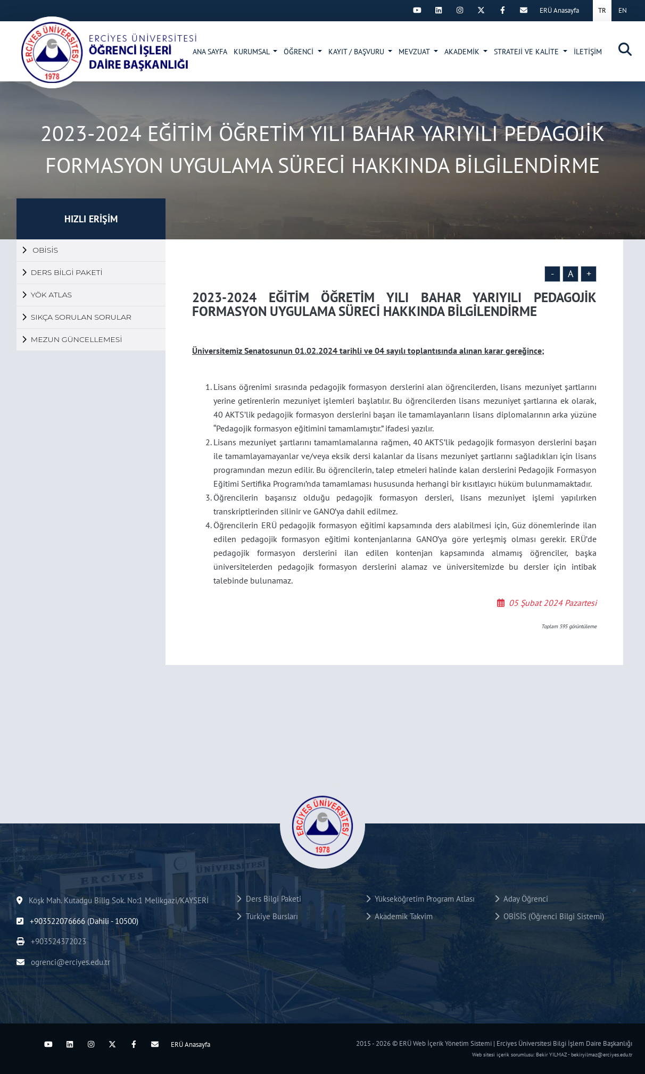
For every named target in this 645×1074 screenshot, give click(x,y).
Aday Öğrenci (521, 899)
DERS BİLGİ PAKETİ (62, 272)
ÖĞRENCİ (300, 51)
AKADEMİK (463, 51)
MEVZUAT (415, 51)
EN (622, 10)
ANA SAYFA (210, 51)
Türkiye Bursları (266, 916)
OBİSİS (40, 250)
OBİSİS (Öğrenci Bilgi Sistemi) (549, 916)
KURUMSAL (252, 51)
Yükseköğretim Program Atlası (420, 899)
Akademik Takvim (399, 916)
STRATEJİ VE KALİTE (527, 51)
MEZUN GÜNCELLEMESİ (72, 339)
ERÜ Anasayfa (559, 10)
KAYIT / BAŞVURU (357, 51)
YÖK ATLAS (47, 294)
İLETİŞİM (588, 51)
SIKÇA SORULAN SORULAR (76, 317)
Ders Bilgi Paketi (268, 899)
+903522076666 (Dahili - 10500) (77, 921)
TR (602, 10)
